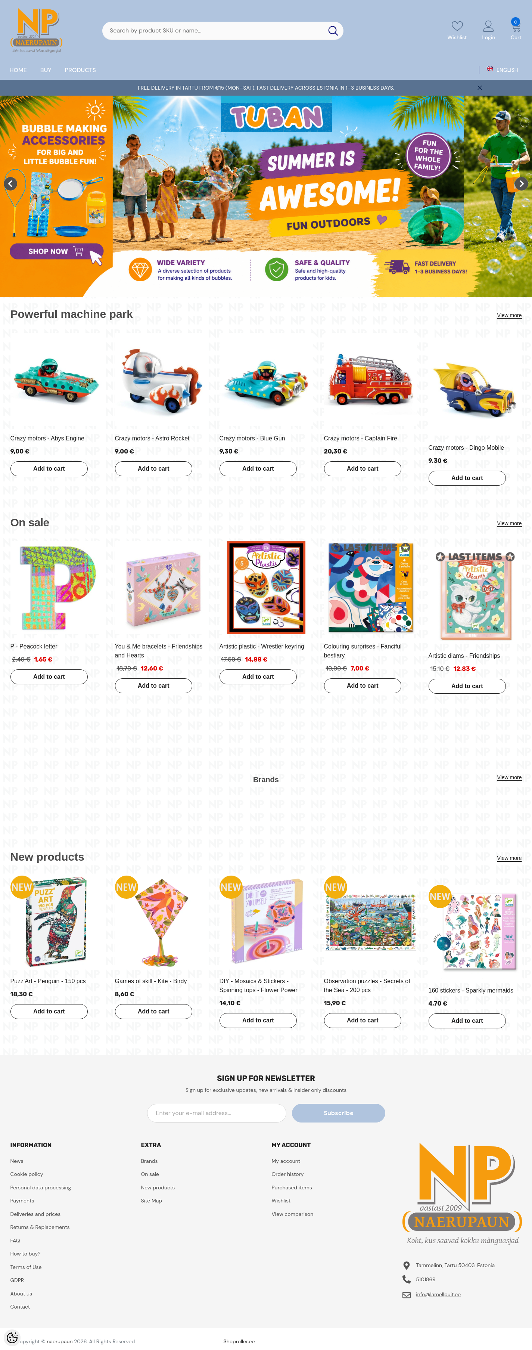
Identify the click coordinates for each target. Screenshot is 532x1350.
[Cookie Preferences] (12, 1337)
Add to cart (47, 468)
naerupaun (59, 1341)
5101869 (426, 1279)
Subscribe (351, 1113)
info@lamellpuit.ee (438, 1294)
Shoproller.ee (239, 1341)
